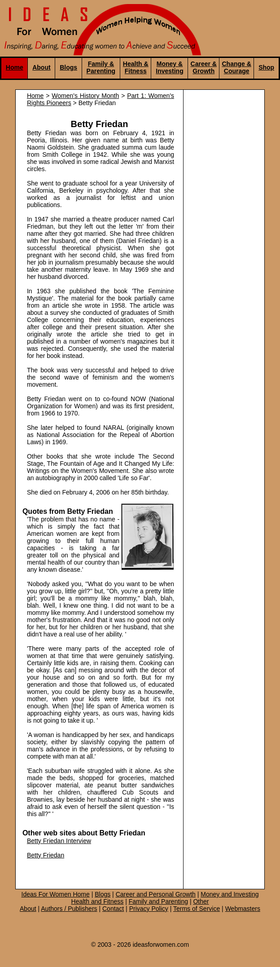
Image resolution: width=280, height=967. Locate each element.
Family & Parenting (101, 67)
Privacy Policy (148, 908)
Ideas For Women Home (56, 894)
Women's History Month (85, 95)
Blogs (68, 67)
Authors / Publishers (69, 908)
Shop (266, 67)
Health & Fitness (136, 67)
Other (201, 901)
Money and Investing (229, 894)
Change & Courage (236, 67)
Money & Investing (169, 67)
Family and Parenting (158, 901)
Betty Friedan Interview (59, 840)
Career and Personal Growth (156, 894)
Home (14, 67)
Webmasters (242, 908)
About (41, 67)
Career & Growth (204, 67)
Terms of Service (196, 908)
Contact (113, 908)
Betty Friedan (45, 855)
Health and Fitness (97, 901)
